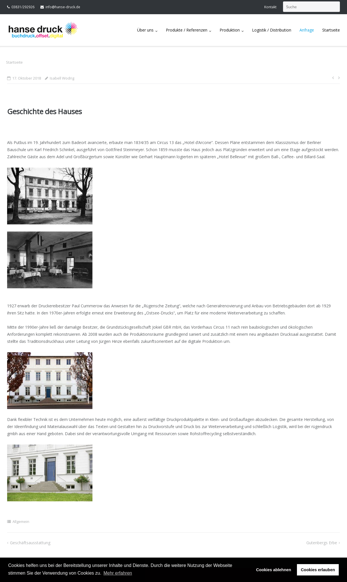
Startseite (331, 30)
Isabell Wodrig (62, 78)
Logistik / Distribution (271, 30)
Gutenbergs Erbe (321, 542)
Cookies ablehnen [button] (273, 570)
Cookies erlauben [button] (318, 570)
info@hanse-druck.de (63, 7)
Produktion (230, 30)
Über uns (145, 30)
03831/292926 (22, 7)
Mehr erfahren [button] (118, 573)
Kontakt (270, 7)
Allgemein (21, 521)
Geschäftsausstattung (30, 542)
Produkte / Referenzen (186, 30)
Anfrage (307, 30)
